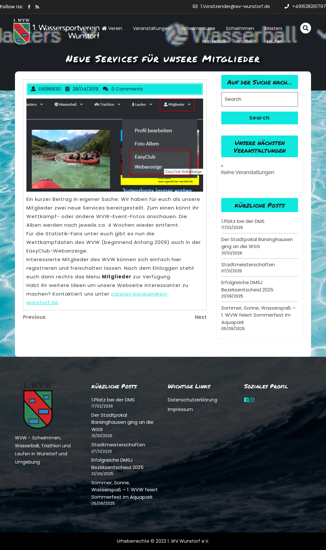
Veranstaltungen (151, 28)
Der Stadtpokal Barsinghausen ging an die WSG (257, 243)
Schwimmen (240, 28)
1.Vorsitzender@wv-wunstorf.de (231, 6)
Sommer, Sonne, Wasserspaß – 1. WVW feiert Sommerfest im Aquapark (258, 315)
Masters (273, 28)
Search (259, 117)
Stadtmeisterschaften (248, 264)
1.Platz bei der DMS (243, 221)
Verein (112, 28)
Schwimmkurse (198, 28)
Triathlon (246, 41)
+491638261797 (305, 6)
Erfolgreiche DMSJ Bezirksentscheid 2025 (247, 286)
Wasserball (214, 41)
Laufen (274, 41)
